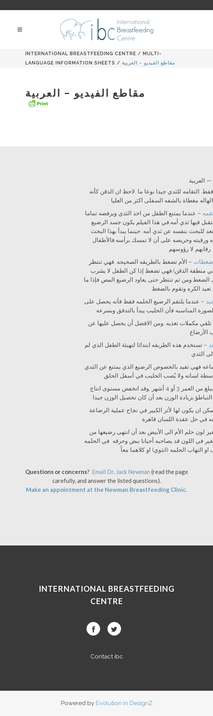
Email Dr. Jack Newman (121, 471)
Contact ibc (106, 656)
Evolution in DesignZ (124, 703)
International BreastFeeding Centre (80, 53)
